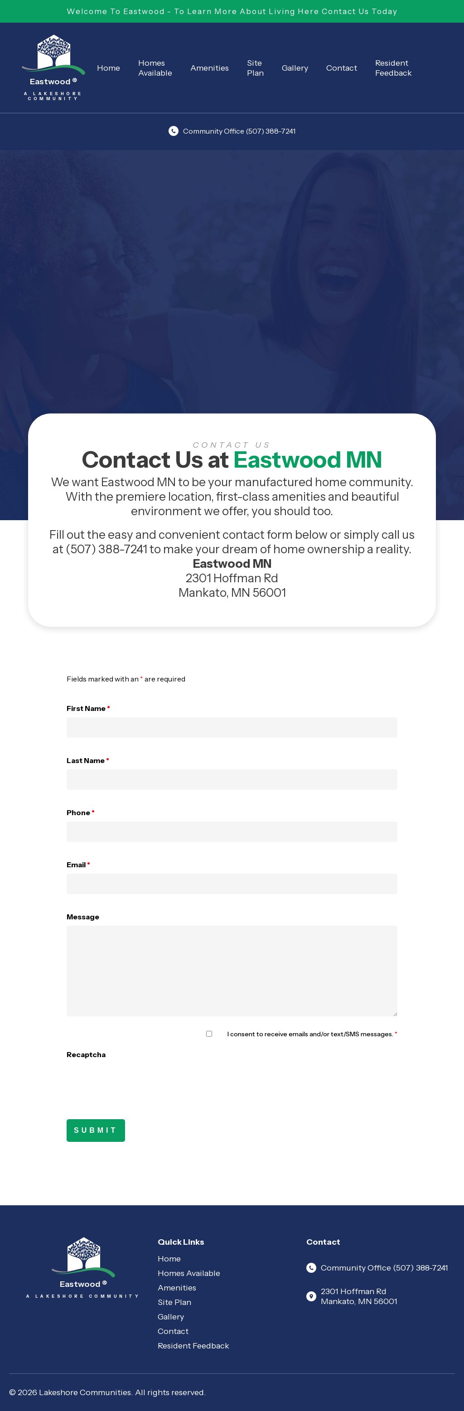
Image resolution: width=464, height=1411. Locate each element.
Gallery (295, 68)
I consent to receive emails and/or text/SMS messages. (312, 1034)
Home (108, 68)
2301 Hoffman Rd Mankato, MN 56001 (351, 1296)
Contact (341, 68)
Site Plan (255, 68)
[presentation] (135, 1081)
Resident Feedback (393, 68)
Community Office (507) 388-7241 (232, 131)
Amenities (209, 68)
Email (78, 864)
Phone (81, 812)
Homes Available (155, 68)
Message (83, 916)
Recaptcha (86, 1054)
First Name (88, 708)
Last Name (88, 760)
